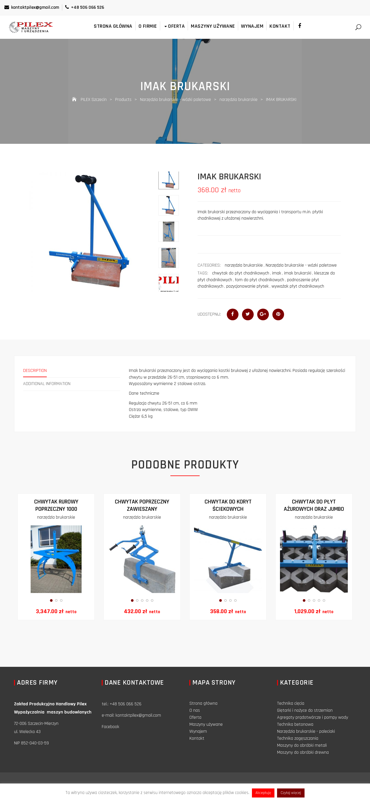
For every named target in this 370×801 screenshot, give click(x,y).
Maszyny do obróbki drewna (303, 752)
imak (276, 273)
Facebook (110, 727)
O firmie (148, 26)
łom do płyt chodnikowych (259, 280)
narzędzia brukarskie (244, 265)
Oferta (174, 26)
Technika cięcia (290, 703)
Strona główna (113, 26)
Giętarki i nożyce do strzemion (305, 710)
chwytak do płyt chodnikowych (240, 273)
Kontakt (280, 26)
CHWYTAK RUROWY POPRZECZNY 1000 (56, 505)
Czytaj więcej (291, 792)
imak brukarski (297, 273)
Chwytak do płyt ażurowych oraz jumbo (314, 505)
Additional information (46, 384)
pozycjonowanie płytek (247, 286)
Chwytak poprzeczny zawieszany (142, 505)
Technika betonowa (295, 724)
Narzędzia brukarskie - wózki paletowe (301, 265)
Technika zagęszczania (297, 738)
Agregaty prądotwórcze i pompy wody (312, 717)
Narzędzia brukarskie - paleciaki (306, 731)
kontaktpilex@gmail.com (31, 7)
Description (35, 371)
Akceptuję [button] (263, 792)
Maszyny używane (213, 26)
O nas (194, 710)
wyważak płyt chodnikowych (298, 286)
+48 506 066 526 (84, 7)
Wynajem (252, 26)
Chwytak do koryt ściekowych (228, 505)
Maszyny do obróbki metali (302, 745)
